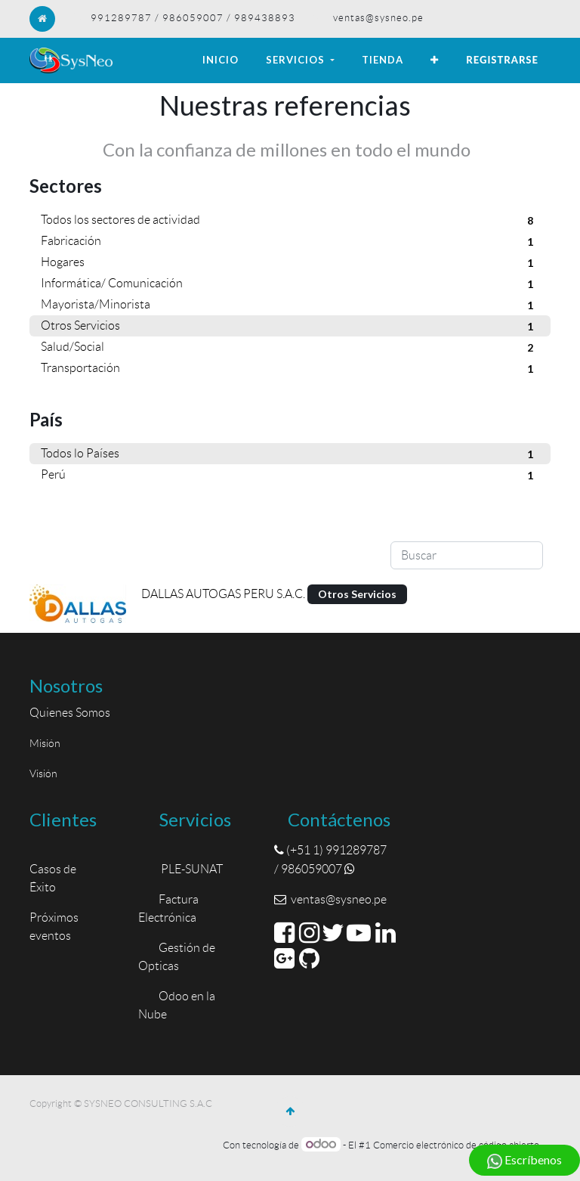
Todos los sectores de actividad (290, 221)
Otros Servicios (290, 326)
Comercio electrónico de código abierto (456, 1145)
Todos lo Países (290, 454)
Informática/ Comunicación (290, 284)
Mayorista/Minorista (290, 305)
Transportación (290, 369)
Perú (290, 475)
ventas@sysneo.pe (378, 17)
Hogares (290, 263)
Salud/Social (290, 348)
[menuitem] (220, 60)
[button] (434, 60)
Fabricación (290, 242)
